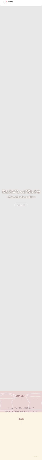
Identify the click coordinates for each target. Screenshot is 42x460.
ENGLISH (21, 205)
